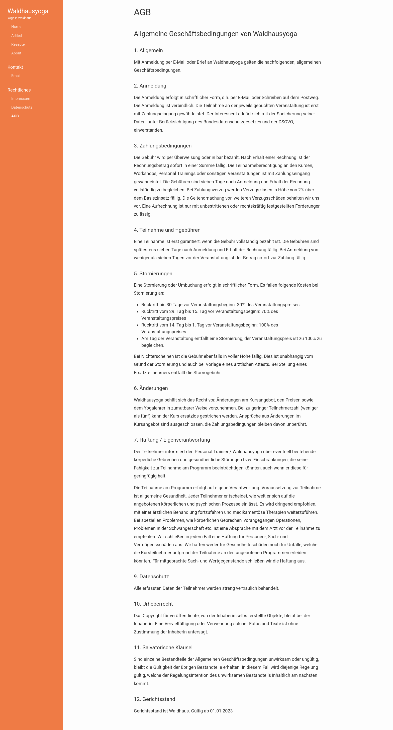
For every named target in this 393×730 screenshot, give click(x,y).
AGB (15, 116)
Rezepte (18, 44)
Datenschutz (21, 107)
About (16, 53)
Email (16, 75)
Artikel (16, 35)
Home (16, 26)
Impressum (20, 98)
